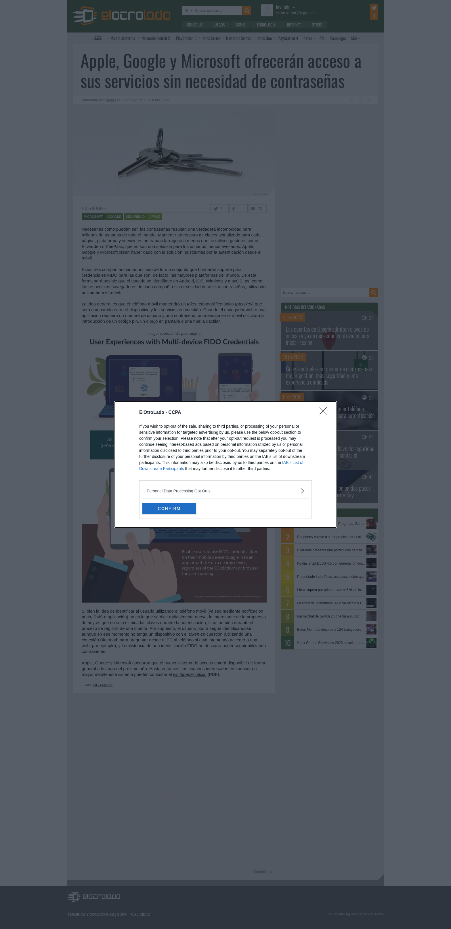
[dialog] (225, 464)
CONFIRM (169, 508)
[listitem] (225, 491)
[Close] (325, 412)
